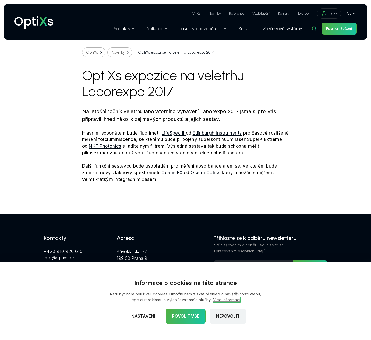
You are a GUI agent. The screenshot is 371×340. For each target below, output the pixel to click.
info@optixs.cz (59, 257)
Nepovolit (228, 316)
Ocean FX (171, 172)
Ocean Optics (206, 172)
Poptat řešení (339, 28)
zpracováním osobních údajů (239, 251)
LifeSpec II (174, 133)
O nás (196, 13)
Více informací (226, 299)
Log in (329, 13)
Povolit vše (185, 316)
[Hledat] (314, 28)
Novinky (215, 13)
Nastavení (143, 316)
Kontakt (284, 13)
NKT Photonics (105, 146)
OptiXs (92, 52)
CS (349, 13)
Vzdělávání (261, 13)
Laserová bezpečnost (202, 28)
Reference (236, 13)
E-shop (303, 13)
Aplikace (156, 28)
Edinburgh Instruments (217, 133)
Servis (244, 28)
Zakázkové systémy (282, 28)
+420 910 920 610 (63, 251)
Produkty (123, 28)
